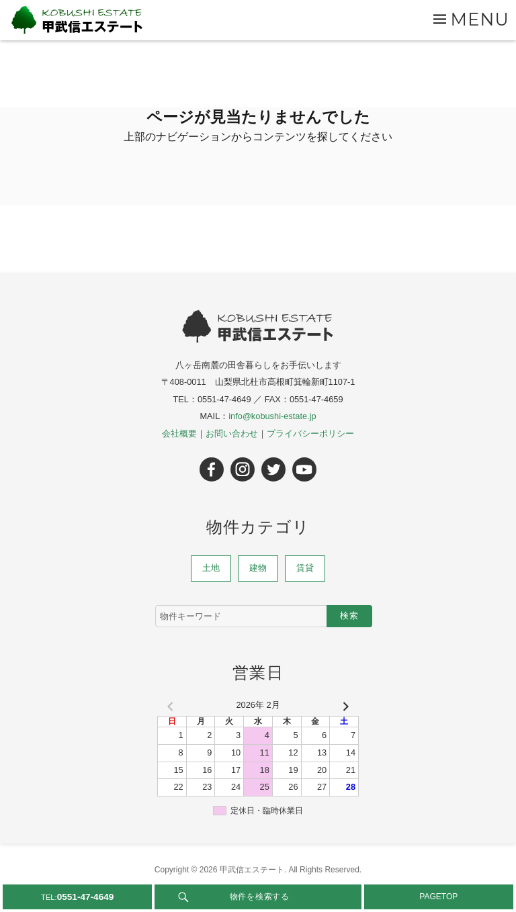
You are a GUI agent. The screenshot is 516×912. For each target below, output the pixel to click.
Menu (480, 19)
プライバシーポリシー (310, 433)
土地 (211, 568)
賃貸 (305, 568)
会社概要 (179, 433)
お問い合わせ (232, 433)
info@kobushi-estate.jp (272, 416)
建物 (258, 568)
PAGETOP (438, 896)
